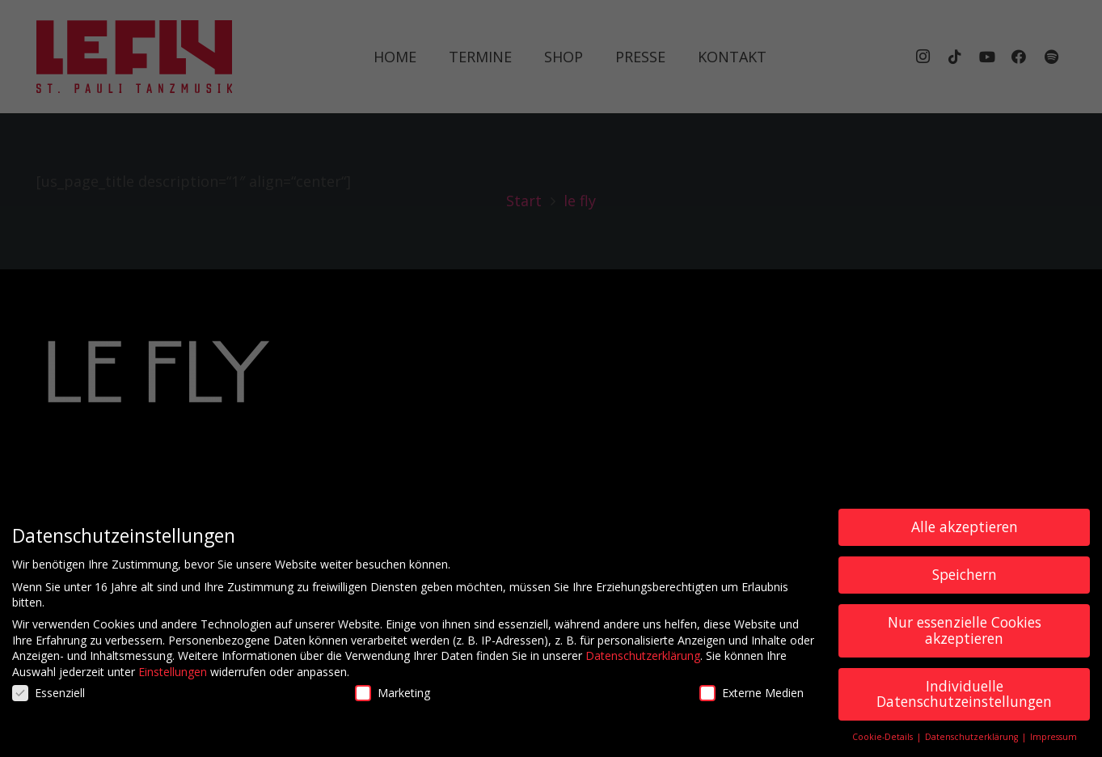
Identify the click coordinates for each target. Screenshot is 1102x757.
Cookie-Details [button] (883, 742)
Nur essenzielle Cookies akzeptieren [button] (964, 635)
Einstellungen (172, 677)
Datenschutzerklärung (642, 661)
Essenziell (48, 698)
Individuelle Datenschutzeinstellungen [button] (964, 699)
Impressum (1053, 742)
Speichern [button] (964, 580)
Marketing (392, 698)
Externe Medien (751, 698)
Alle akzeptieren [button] (964, 532)
